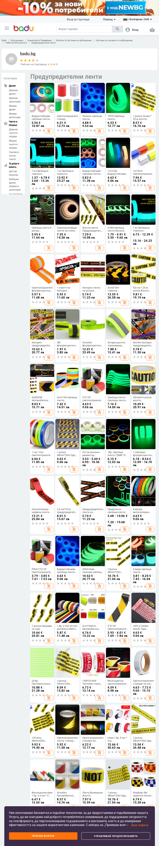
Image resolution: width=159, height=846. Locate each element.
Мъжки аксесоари (15, 115)
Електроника (17, 40)
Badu (4, 40)
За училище (15, 194)
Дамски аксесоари (15, 100)
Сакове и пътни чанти (14, 156)
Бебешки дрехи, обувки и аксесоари (15, 184)
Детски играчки (13, 173)
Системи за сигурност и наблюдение (114, 40)
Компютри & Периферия (39, 40)
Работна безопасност (16, 43)
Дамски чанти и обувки (13, 133)
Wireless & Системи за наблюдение (74, 40)
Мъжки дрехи (13, 108)
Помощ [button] (109, 19)
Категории (10, 78)
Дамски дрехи (13, 92)
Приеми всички (43, 836)
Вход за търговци (78, 19)
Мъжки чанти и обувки (13, 144)
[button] (7, 28)
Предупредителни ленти (43, 43)
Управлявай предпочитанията (116, 836)
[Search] (84, 29)
